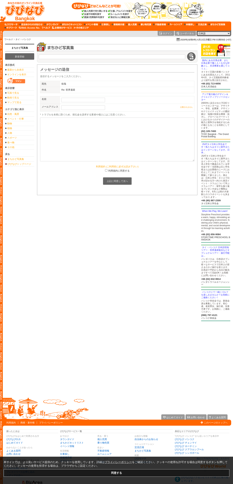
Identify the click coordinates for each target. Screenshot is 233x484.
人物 (9, 133)
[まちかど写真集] (216, 24)
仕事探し (65, 454)
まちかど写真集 (19, 47)
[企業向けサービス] (62, 28)
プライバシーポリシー (51, 422)
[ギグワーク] (11, 28)
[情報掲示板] (118, 24)
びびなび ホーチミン (186, 446)
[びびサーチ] (11, 24)
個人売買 (102, 439)
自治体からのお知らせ (146, 439)
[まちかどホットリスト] (71, 24)
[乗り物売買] (145, 24)
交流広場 (139, 447)
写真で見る (13, 93)
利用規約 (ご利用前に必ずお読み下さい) (117, 166)
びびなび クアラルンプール (189, 449)
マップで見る (14, 102)
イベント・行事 (15, 119)
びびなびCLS (13, 439)
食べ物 (10, 142)
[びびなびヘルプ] (46, 28)
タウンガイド (67, 439)
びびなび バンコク (184, 439)
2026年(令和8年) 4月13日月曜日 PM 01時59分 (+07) (205, 39)
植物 (9, 128)
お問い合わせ (13, 454)
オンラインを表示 (16, 74)
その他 (10, 147)
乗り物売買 (103, 442)
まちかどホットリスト (72, 442)
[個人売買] (131, 24)
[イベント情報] (91, 24)
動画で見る (13, 97)
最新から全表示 (15, 70)
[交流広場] (201, 24)
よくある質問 (13, 450)
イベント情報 (67, 446)
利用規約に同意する (119, 170)
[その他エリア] (81, 28)
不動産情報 (103, 450)
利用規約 (11, 422)
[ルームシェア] (175, 24)
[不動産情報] (159, 24)
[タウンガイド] (51, 24)
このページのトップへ (216, 422)
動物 (9, 123)
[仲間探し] (189, 24)
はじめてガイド (14, 442)
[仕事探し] (105, 24)
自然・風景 (13, 114)
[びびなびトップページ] (23, 11)
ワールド (8, 39)
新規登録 (19, 56)
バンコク (26, 39)
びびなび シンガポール (187, 453)
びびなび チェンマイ (186, 442)
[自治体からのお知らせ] (31, 24)
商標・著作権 (27, 422)
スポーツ (12, 138)
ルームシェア (104, 454)
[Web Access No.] (29, 28)
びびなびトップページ (19, 164)
